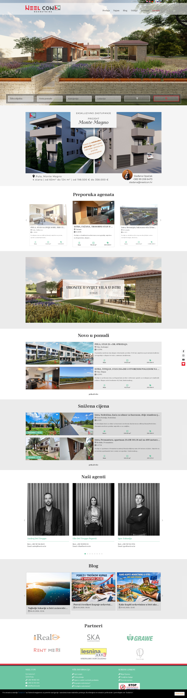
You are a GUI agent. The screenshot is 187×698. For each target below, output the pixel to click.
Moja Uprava (125, 674)
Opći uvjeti (78, 674)
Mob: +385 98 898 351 (81, 544)
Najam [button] (116, 10)
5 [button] (94, 554)
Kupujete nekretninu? (82, 683)
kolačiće (22, 693)
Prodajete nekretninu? (82, 686)
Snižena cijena (93, 406)
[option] (93, 224)
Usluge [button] (134, 10)
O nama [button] (145, 10)
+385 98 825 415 (138, 1)
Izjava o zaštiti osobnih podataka (86, 680)
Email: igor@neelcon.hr (126, 547)
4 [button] (92, 554)
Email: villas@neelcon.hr (82, 547)
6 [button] (97, 554)
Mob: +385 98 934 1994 (126, 544)
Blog (125, 10)
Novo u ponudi (93, 336)
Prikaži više (93, 394)
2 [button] (87, 554)
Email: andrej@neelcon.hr (36, 547)
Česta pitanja (79, 677)
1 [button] (85, 554)
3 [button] (90, 554)
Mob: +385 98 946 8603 (36, 544)
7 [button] (99, 554)
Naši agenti (93, 477)
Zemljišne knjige (127, 677)
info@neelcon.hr (33, 686)
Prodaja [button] (106, 10)
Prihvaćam (180, 694)
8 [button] (101, 554)
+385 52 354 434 (32, 683)
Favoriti (156, 10)
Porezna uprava (126, 680)
